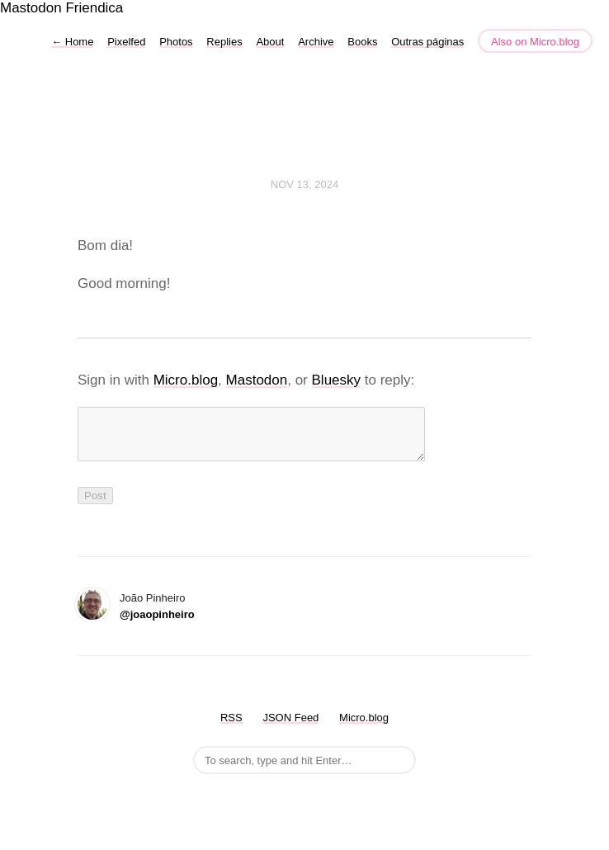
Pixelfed (126, 41)
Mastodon (31, 8)
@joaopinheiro (157, 624)
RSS (231, 727)
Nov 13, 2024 (304, 184)
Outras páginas (427, 41)
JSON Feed (290, 727)
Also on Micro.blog (535, 41)
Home (72, 41)
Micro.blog (185, 380)
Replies (224, 41)
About (270, 41)
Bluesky (336, 380)
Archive (315, 41)
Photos (175, 41)
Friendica (94, 8)
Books (362, 41)
